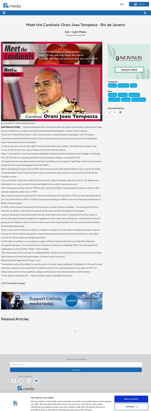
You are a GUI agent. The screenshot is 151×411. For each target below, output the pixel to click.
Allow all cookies (131, 389)
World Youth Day (138, 100)
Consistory (123, 95)
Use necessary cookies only (131, 404)
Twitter (133, 85)
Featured (112, 85)
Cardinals (112, 95)
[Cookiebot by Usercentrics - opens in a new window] (15, 406)
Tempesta (126, 100)
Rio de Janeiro (114, 100)
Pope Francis (123, 85)
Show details (36, 406)
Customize (131, 397)
